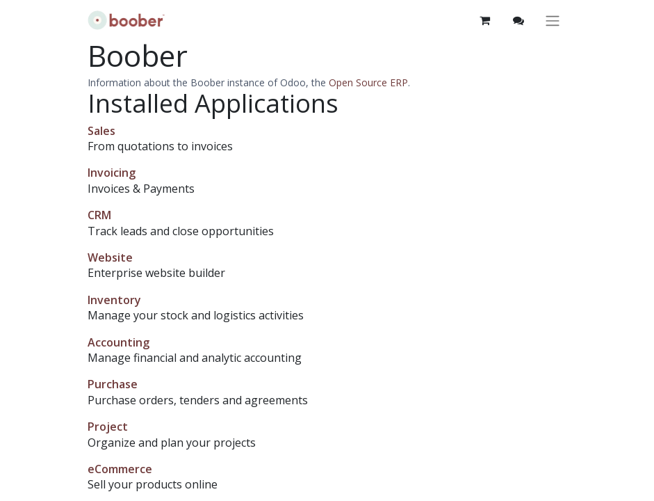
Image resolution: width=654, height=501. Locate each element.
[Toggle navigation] (552, 20)
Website (110, 257)
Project (108, 426)
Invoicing (112, 172)
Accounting (118, 342)
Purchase (113, 384)
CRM (99, 215)
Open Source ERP (368, 82)
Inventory (114, 300)
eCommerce (120, 469)
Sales (101, 130)
